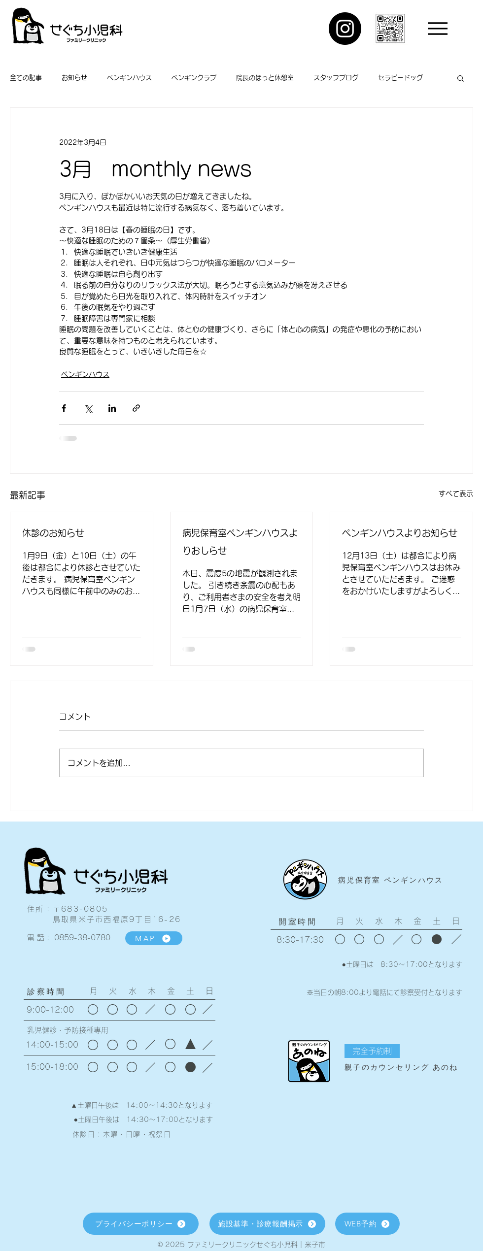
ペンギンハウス (129, 77)
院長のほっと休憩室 (265, 77)
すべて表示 (456, 493)
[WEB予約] (367, 1224)
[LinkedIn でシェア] (112, 408)
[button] (460, 78)
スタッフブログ (335, 77)
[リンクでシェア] (136, 408)
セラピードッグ (400, 77)
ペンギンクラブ (194, 77)
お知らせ (74, 77)
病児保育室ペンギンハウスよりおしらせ (240, 541)
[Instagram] (345, 28)
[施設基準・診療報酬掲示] (267, 1224)
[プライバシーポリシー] (141, 1224)
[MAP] (153, 938)
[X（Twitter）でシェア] (88, 408)
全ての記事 (26, 77)
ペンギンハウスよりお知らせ (399, 532)
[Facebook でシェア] (64, 408)
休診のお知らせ (53, 532)
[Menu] (437, 28)
